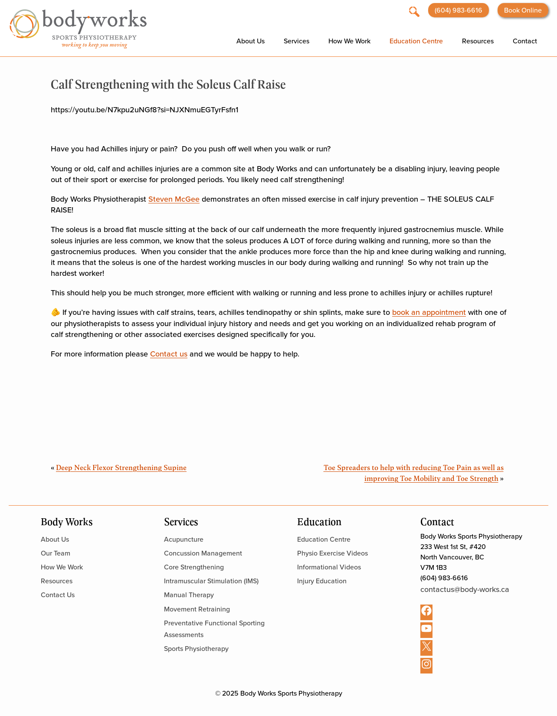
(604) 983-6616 (458, 10)
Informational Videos (329, 567)
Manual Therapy (189, 595)
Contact (525, 41)
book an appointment (429, 312)
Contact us (168, 354)
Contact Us (58, 595)
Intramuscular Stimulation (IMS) (211, 581)
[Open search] (414, 11)
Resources (478, 41)
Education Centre (416, 41)
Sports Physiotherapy (196, 649)
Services (296, 41)
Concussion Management (203, 553)
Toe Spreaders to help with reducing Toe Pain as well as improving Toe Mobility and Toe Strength (414, 472)
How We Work (349, 41)
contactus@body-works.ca (464, 589)
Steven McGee (174, 199)
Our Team (55, 553)
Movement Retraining (197, 609)
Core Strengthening (194, 567)
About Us (250, 41)
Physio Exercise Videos (332, 553)
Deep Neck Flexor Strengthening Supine (121, 467)
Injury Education (322, 581)
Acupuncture (183, 539)
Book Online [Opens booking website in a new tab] (523, 10)
